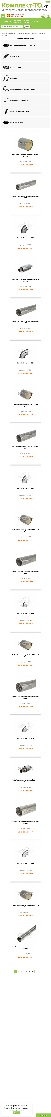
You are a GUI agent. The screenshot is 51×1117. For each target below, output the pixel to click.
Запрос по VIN (26, 21)
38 (33, 971)
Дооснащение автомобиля (26, 33)
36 (27, 971)
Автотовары (6, 21)
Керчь (48, 1)
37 (30, 971)
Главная (4, 33)
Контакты (35, 21)
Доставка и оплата (17, 21)
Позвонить (43, 1115)
